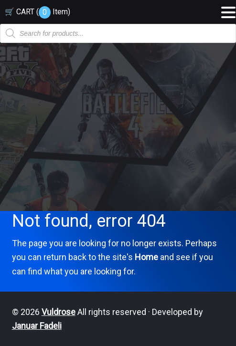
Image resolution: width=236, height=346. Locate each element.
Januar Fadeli (37, 326)
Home (146, 257)
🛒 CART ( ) (37, 11)
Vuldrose (58, 312)
